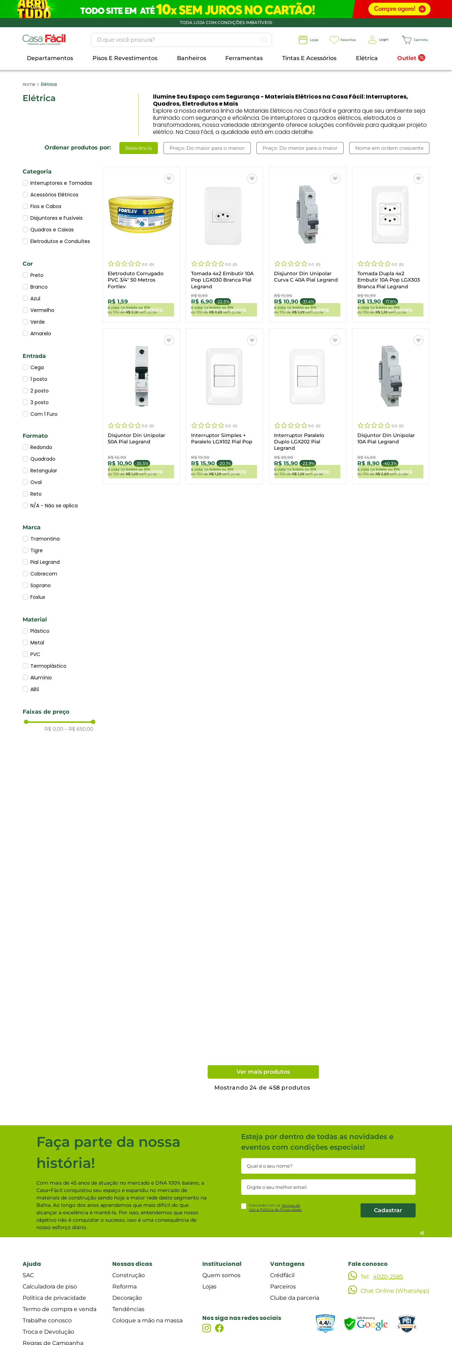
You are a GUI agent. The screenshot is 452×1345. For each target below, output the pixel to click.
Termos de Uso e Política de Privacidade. (275, 1205)
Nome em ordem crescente (389, 148)
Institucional (222, 1262)
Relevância (138, 148)
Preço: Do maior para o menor (207, 148)
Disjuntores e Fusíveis (56, 218)
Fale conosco (368, 1262)
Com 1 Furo (44, 414)
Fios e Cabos (45, 206)
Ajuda (32, 1262)
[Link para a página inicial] (29, 84)
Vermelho (42, 310)
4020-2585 (388, 1275)
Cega (37, 367)
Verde (37, 321)
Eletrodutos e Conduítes (60, 241)
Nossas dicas (132, 1262)
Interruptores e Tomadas (61, 183)
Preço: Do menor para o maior (300, 148)
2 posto (39, 390)
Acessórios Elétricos (54, 194)
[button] (60, 172)
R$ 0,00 (53, 729)
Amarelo (40, 333)
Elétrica (49, 84)
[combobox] (165, 40)
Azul (35, 298)
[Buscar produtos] (247, 40)
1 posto (38, 379)
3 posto (39, 402)
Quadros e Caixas (52, 229)
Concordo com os (275, 1206)
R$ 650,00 (79, 729)
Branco (39, 286)
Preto (36, 275)
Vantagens (287, 1262)
